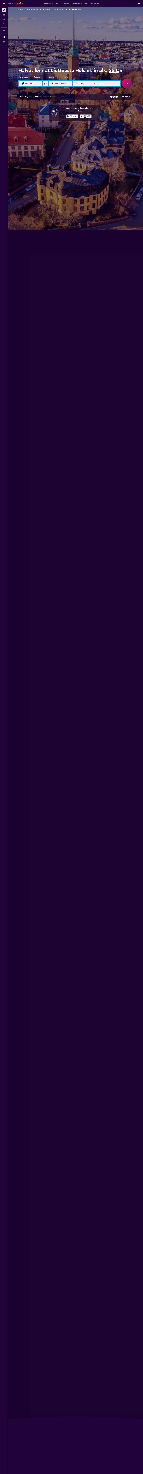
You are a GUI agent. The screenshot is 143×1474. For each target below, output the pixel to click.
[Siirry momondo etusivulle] (15, 3)
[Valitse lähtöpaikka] (35, 83)
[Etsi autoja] (4, 19)
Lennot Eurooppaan (31, 9)
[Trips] (4, 30)
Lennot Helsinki (58, 9)
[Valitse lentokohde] (65, 83)
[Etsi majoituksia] (4, 15)
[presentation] (121, 70)
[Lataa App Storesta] (86, 117)
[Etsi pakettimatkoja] (4, 24)
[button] (3, 3)
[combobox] (24, 77)
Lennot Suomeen (45, 9)
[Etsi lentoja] (4, 10)
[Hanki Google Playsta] (72, 117)
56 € (114, 70)
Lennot (20, 9)
